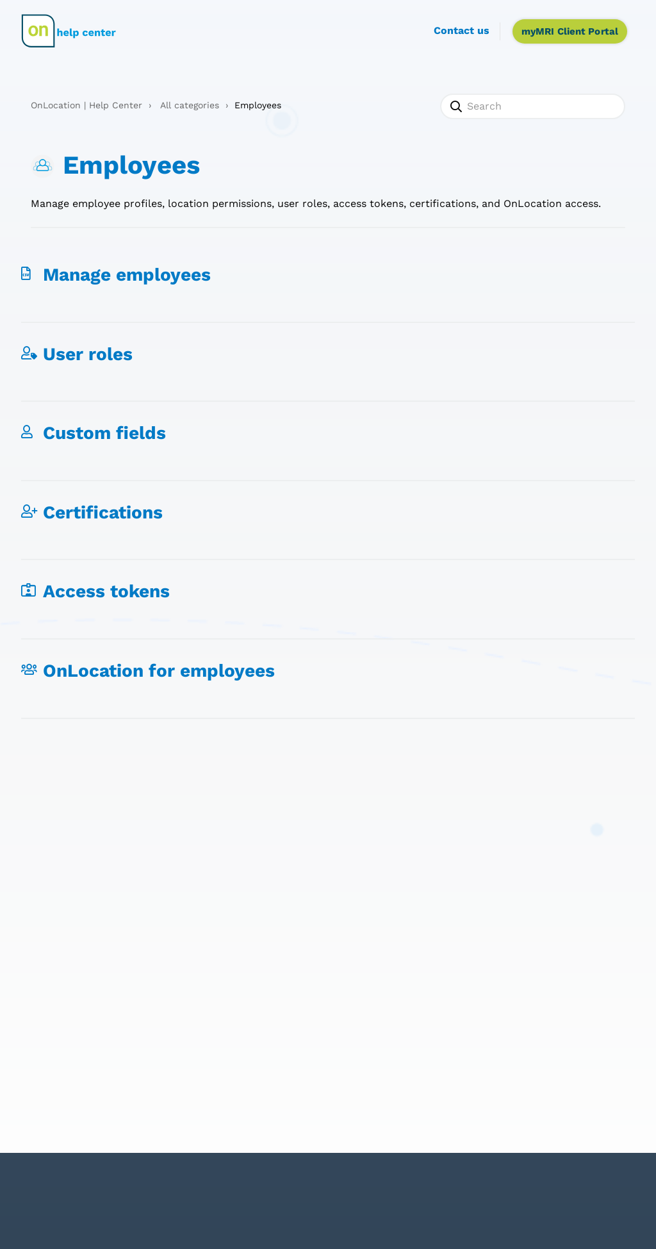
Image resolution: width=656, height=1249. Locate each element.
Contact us (461, 30)
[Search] (532, 106)
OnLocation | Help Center (86, 105)
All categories (189, 105)
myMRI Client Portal (569, 31)
